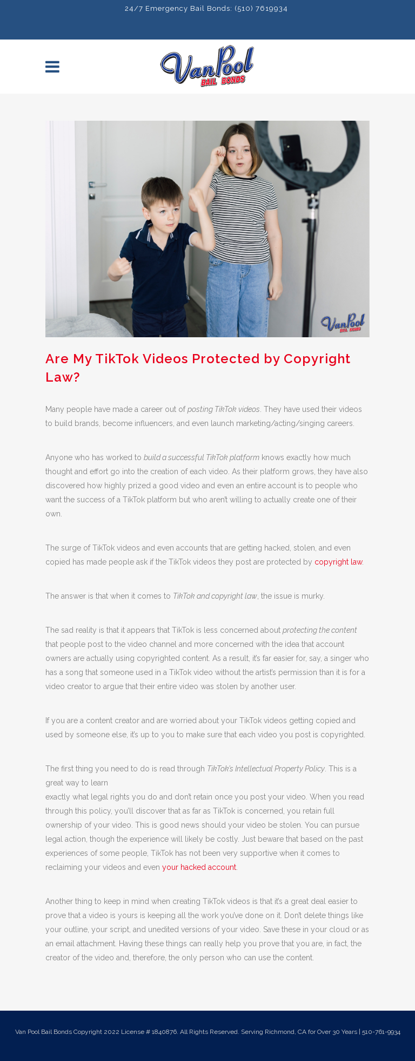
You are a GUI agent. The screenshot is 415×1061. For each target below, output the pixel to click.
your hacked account (199, 867)
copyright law (338, 562)
